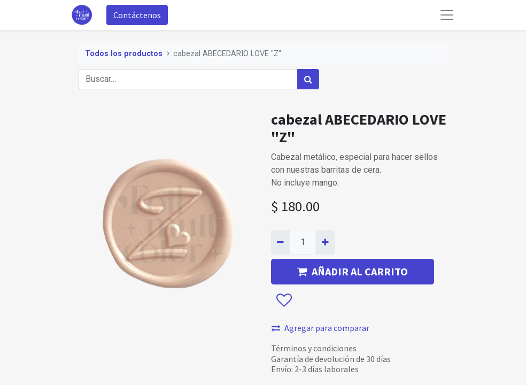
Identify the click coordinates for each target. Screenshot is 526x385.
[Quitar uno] (280, 242)
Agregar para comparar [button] (320, 327)
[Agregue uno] (324, 242)
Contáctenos (137, 15)
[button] (283, 301)
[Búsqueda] (308, 79)
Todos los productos (124, 53)
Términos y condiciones (314, 348)
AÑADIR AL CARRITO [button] (352, 271)
